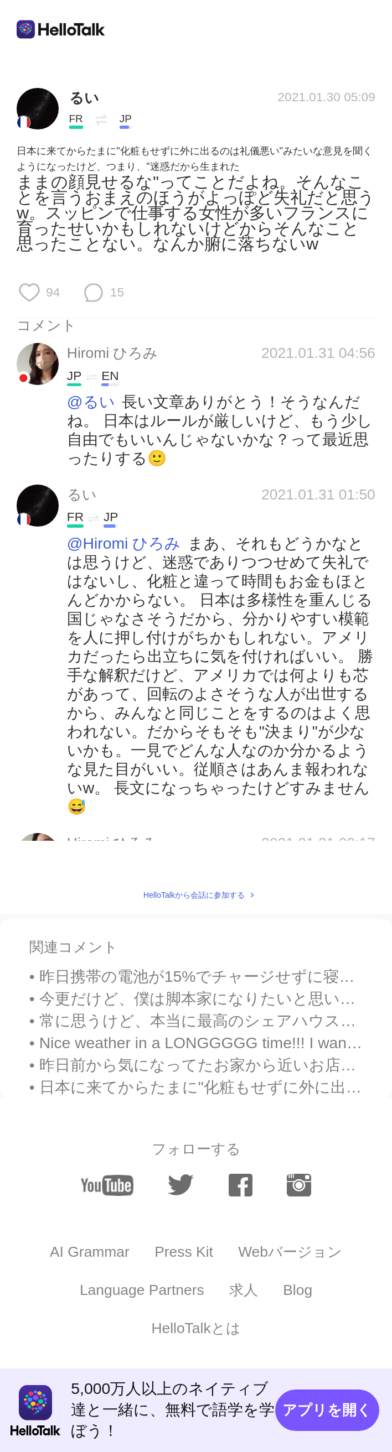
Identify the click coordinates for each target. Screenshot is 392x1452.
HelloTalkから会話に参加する (194, 895)
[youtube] (107, 1185)
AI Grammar (90, 1251)
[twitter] (181, 1185)
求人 (243, 1290)
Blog (297, 1290)
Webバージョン (290, 1251)
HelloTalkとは (195, 1328)
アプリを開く (327, 1410)
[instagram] (299, 1185)
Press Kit (183, 1251)
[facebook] (240, 1185)
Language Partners (142, 1290)
